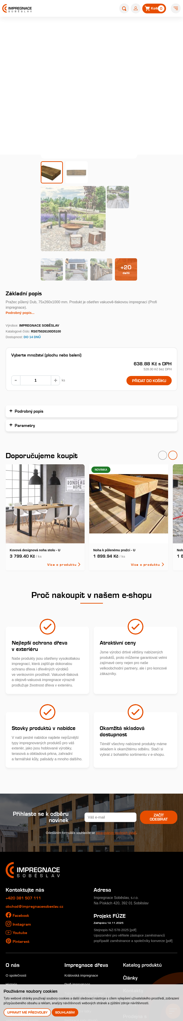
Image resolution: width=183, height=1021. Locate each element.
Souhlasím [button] (65, 1012)
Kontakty (133, 924)
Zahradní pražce (77, 28)
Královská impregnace (82, 908)
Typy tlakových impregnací (85, 927)
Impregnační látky (78, 944)
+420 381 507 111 (25, 826)
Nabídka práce (17, 927)
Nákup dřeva (16, 944)
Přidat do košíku (147, 308)
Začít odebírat (156, 745)
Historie (12, 917)
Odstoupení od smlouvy (25, 980)
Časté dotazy (75, 935)
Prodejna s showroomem (138, 952)
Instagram (22, 852)
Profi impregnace (78, 917)
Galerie (11, 935)
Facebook (21, 843)
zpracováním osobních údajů (116, 761)
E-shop (55, 28)
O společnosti (17, 908)
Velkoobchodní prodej (23, 953)
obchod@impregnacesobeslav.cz (36, 834)
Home (41, 28)
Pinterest (21, 869)
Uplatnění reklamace (22, 971)
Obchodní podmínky (22, 963)
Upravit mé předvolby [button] (27, 1012)
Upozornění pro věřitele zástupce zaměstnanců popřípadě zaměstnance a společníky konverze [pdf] (132, 868)
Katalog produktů (142, 898)
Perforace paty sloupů (82, 953)
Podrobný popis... (21, 240)
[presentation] (162, 383)
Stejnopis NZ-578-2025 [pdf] (116, 858)
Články (130, 911)
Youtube (20, 860)
